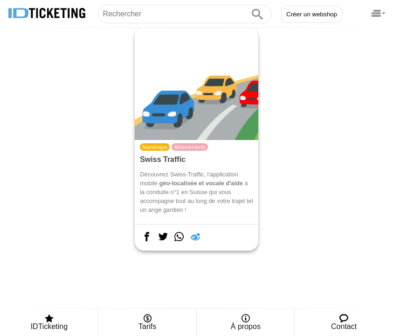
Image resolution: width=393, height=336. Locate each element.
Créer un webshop (311, 14)
